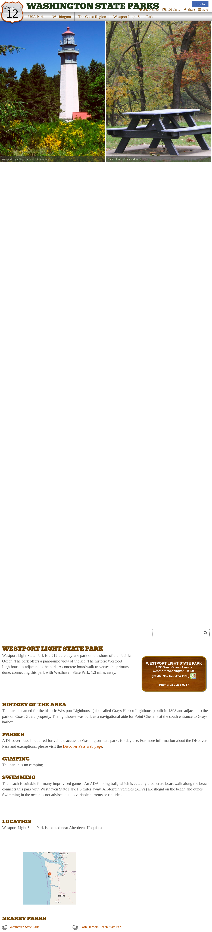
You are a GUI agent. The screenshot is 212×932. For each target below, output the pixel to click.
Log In (200, 4)
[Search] (179, 633)
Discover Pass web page (82, 746)
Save (203, 9)
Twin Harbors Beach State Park (101, 927)
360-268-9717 (179, 684)
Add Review (149, 9)
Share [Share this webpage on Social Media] (189, 9)
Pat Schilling (42, 159)
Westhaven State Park (24, 927)
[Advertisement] (41, 634)
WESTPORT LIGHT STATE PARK (174, 663)
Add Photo (171, 9)
